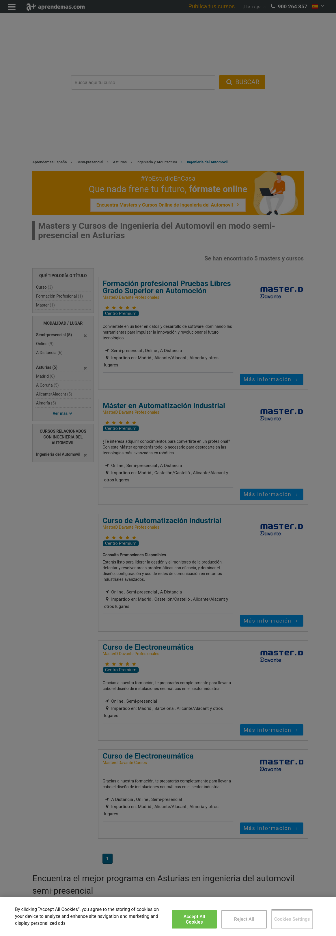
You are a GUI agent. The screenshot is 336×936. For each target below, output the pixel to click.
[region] (168, 916)
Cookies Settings (292, 919)
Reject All (244, 919)
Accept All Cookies (194, 919)
